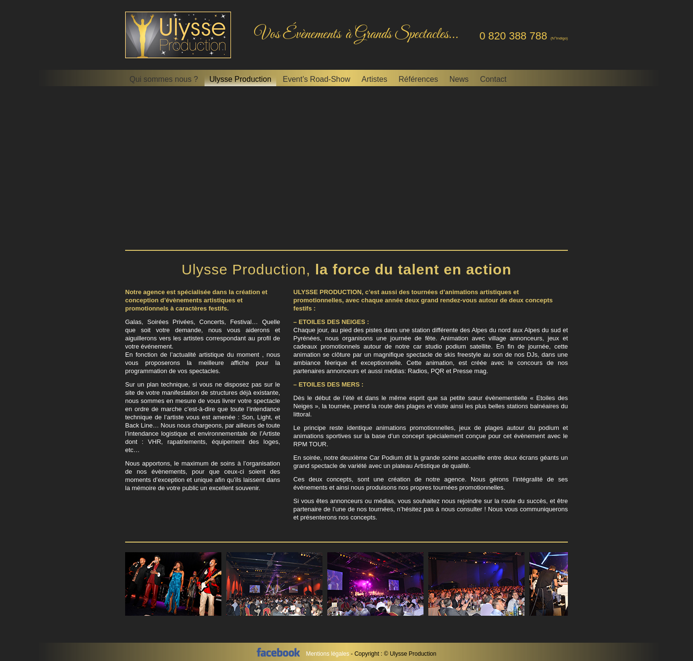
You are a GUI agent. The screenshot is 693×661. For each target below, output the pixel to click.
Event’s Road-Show (316, 79)
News (459, 79)
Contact (493, 79)
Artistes (374, 79)
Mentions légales (328, 653)
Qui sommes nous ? (163, 79)
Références (418, 79)
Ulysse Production (240, 79)
